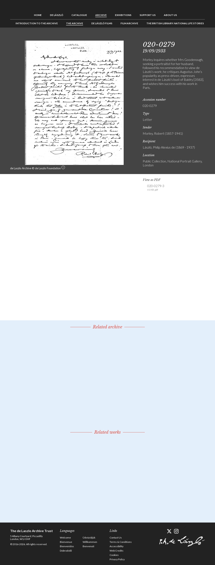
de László (56, 15)
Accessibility (116, 546)
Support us (148, 15)
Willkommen (90, 541)
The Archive (74, 23)
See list (195, 37)
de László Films (101, 23)
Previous (189, 37)
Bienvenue (66, 541)
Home (38, 15)
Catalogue (79, 15)
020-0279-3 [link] (155, 188)
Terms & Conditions (121, 541)
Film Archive (129, 23)
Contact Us (116, 537)
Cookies (114, 555)
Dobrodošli (66, 550)
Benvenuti (88, 546)
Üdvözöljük (89, 537)
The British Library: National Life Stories (175, 23)
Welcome (65, 537)
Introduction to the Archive (37, 23)
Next (202, 37)
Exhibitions (123, 15)
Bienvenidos (67, 546)
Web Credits (116, 550)
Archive (101, 15)
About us (170, 15)
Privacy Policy (117, 559)
